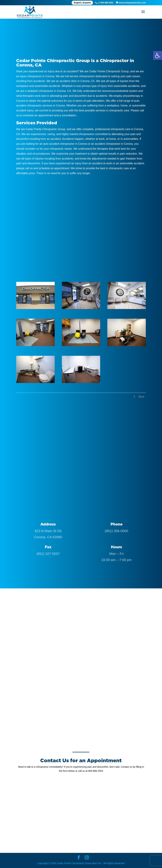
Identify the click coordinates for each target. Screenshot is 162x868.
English (77, 3)
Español (87, 3)
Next (141, 396)
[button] (157, 55)
